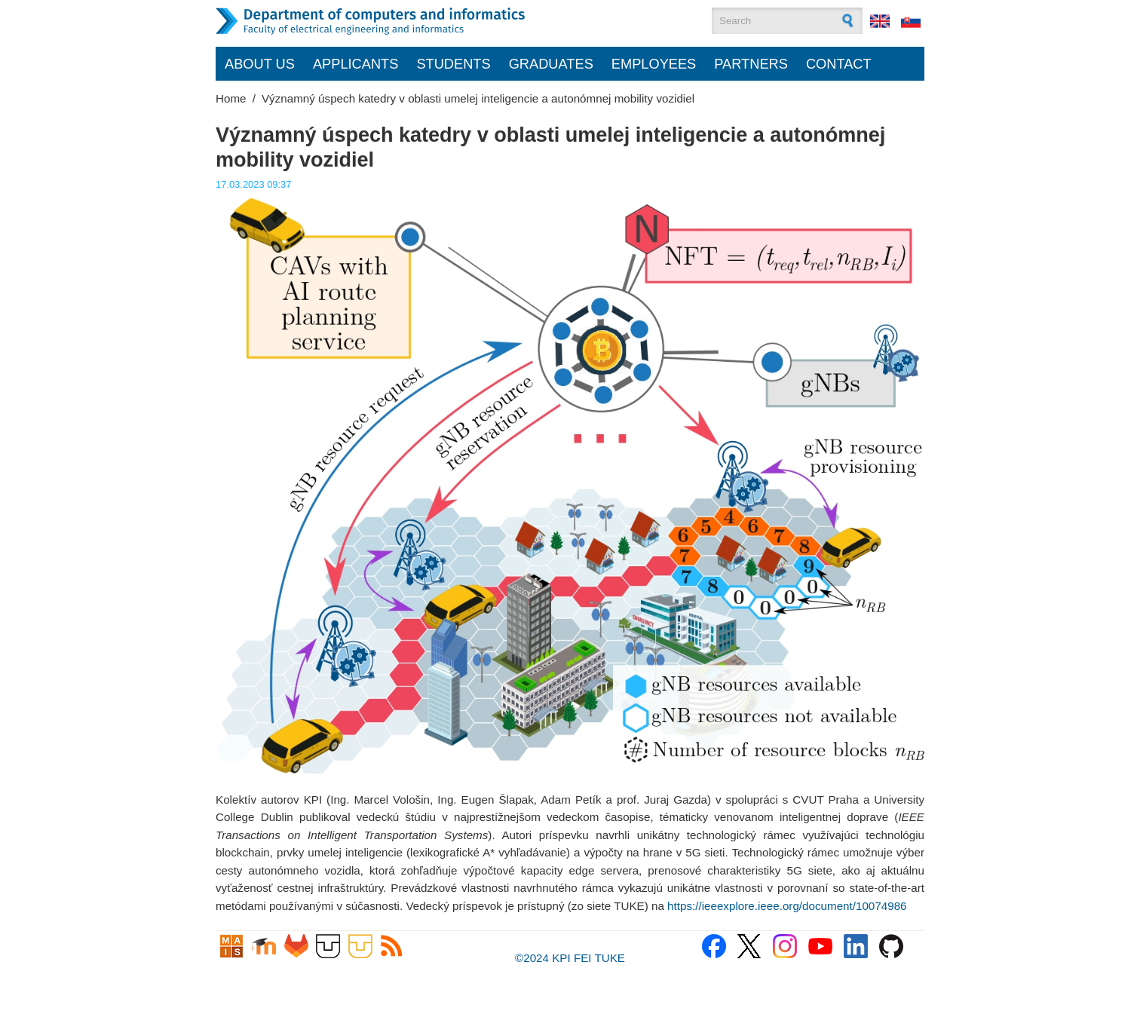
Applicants (356, 64)
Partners (751, 64)
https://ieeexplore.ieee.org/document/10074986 (786, 905)
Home (231, 98)
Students (453, 64)
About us (260, 64)
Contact (839, 64)
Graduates (551, 64)
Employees (654, 64)
